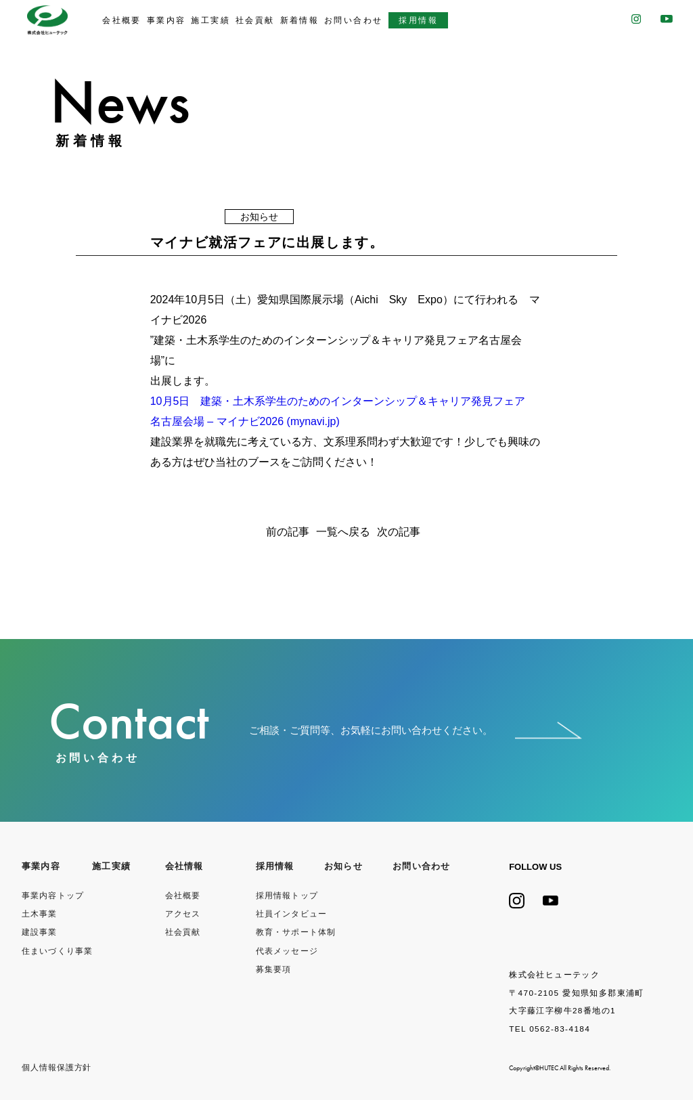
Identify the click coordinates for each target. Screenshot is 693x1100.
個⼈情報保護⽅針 (57, 1067)
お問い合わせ (353, 20)
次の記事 (398, 532)
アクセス (183, 914)
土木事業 (40, 914)
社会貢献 (255, 20)
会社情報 (184, 866)
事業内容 (166, 20)
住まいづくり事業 (57, 951)
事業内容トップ (53, 896)
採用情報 (418, 20)
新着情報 (299, 20)
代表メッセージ (287, 951)
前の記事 (287, 532)
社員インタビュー (292, 914)
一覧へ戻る (343, 532)
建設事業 (40, 932)
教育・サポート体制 (296, 932)
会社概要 (121, 20)
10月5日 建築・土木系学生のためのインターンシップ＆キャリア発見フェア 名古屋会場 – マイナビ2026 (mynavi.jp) (343, 411)
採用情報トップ (287, 896)
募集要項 (274, 969)
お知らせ (343, 866)
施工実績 (210, 20)
